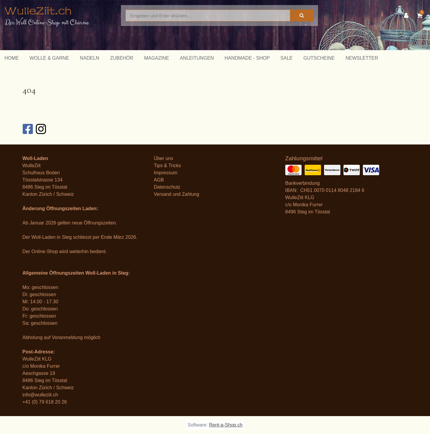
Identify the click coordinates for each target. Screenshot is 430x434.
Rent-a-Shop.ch (225, 424)
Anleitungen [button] (197, 58)
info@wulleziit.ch (40, 394)
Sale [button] (286, 58)
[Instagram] (41, 129)
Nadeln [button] (89, 58)
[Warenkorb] (421, 15)
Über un (162, 158)
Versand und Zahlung (176, 194)
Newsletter (361, 58)
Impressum (165, 172)
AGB (159, 179)
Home (11, 58)
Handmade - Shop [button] (247, 58)
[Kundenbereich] (407, 15)
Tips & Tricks (167, 165)
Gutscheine (319, 58)
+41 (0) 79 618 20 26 (44, 401)
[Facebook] (27, 129)
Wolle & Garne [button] (49, 58)
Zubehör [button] (121, 58)
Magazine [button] (156, 58)
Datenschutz (167, 187)
